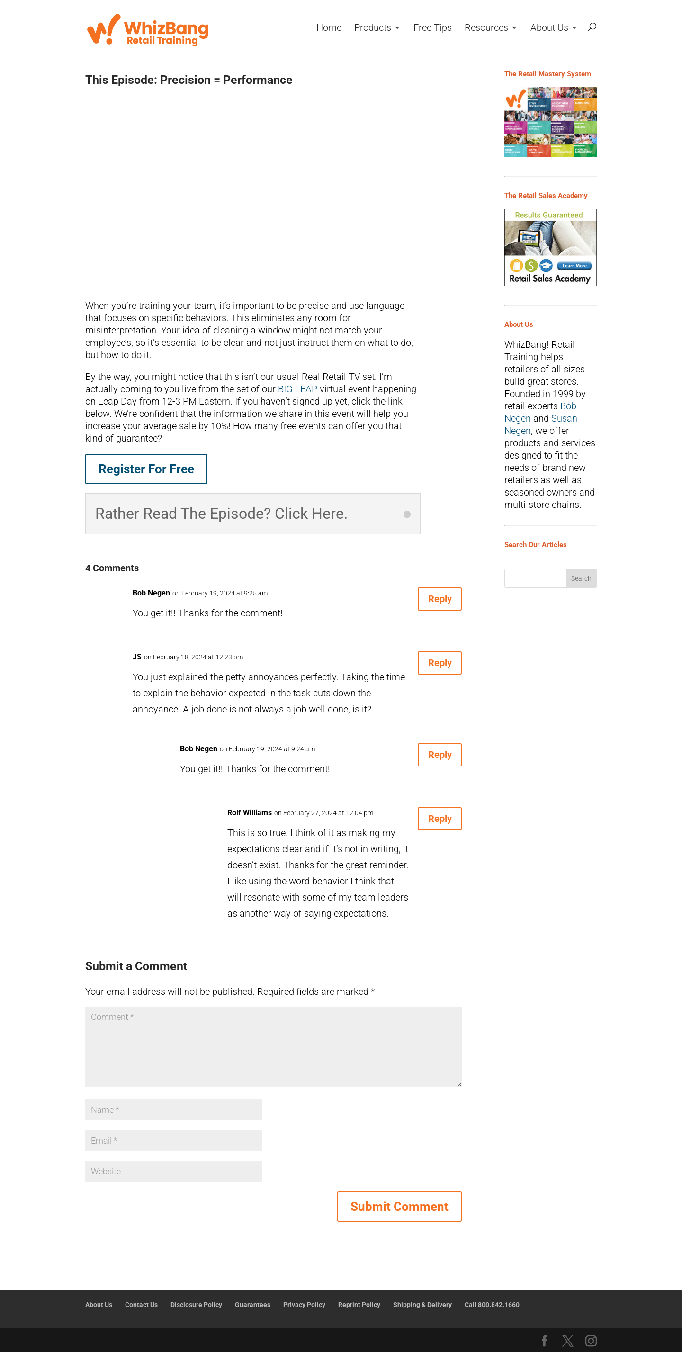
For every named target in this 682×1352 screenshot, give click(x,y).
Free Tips (432, 28)
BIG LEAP (297, 389)
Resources (486, 28)
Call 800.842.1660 (492, 1304)
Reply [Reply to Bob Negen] (433, 602)
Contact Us (141, 1304)
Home (328, 28)
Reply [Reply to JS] (433, 666)
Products (372, 28)
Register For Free (146, 469)
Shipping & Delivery (422, 1304)
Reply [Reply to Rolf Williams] (433, 822)
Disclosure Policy (196, 1304)
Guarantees (252, 1304)
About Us (549, 28)
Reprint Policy (359, 1304)
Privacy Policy (304, 1304)
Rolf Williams (249, 812)
